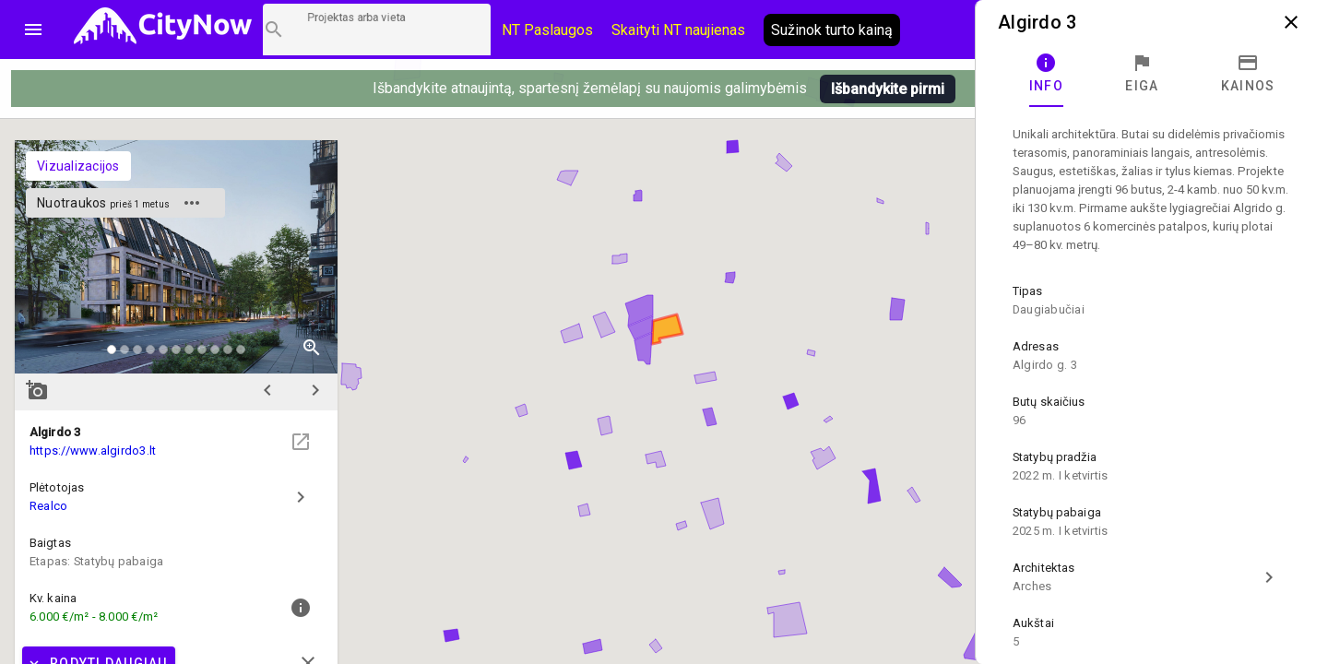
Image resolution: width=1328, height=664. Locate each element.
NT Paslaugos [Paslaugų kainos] (547, 30)
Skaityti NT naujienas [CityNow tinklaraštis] (678, 30)
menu (33, 29)
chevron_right (315, 390)
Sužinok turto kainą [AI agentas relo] (832, 30)
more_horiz (192, 203)
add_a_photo (37, 390)
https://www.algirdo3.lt (93, 450)
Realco (48, 506)
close (1291, 22)
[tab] (1046, 74)
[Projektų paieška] (377, 29)
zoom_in (312, 348)
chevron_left (267, 390)
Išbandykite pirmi (887, 89)
